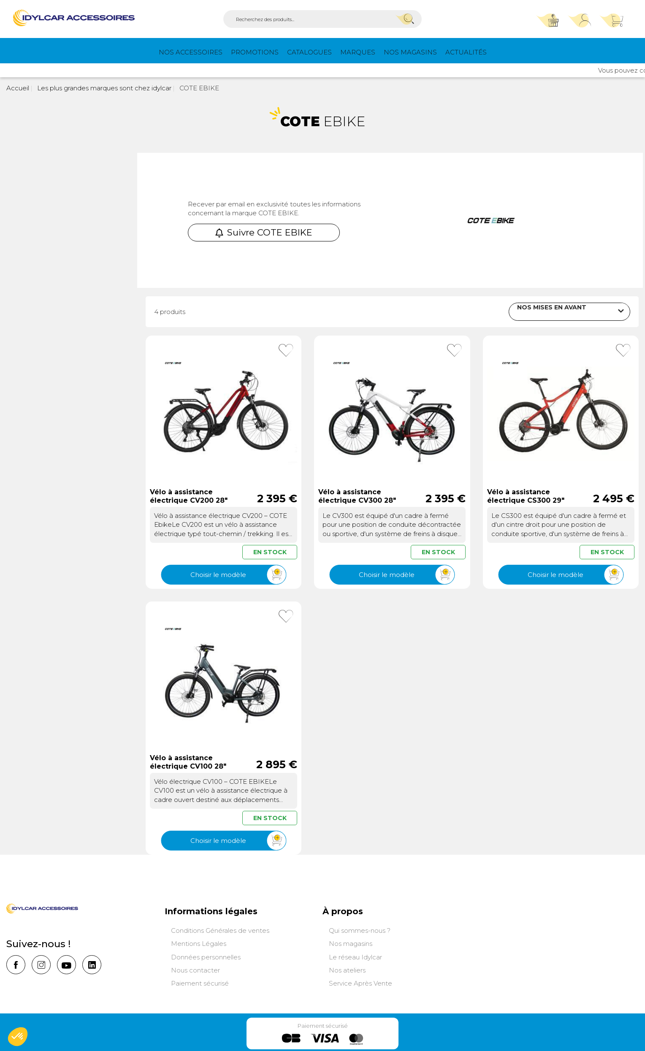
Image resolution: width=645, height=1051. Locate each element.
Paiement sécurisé (200, 982)
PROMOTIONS (255, 52)
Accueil (17, 88)
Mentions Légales (198, 943)
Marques (357, 52)
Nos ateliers (347, 969)
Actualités (466, 52)
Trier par (486, 310)
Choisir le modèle (238, 573)
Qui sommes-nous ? (359, 930)
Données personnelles (206, 956)
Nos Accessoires (190, 52)
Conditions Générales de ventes (220, 930)
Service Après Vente (360, 982)
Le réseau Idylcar (355, 956)
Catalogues (309, 52)
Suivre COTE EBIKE (263, 232)
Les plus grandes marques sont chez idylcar (103, 88)
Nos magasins (410, 52)
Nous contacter (195, 969)
